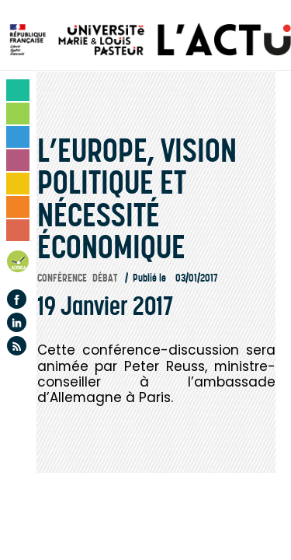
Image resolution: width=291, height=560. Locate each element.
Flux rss (16, 345)
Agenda (18, 264)
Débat (104, 278)
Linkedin (16, 322)
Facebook (16, 299)
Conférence (62, 278)
